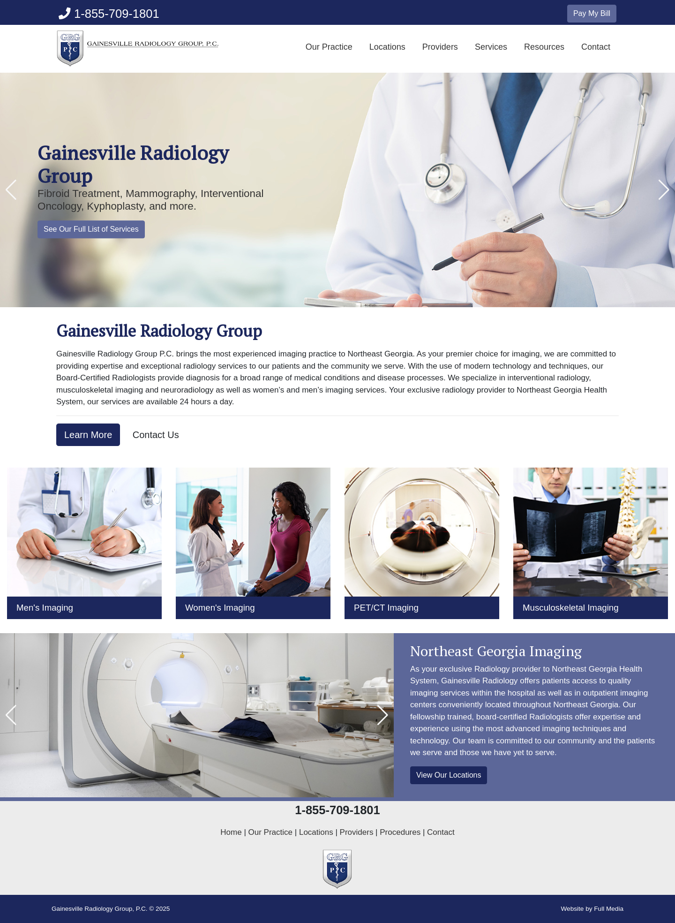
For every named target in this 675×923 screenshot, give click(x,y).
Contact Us (156, 435)
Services (491, 47)
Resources (544, 47)
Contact (595, 47)
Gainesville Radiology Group (133, 164)
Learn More (88, 435)
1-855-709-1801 (109, 13)
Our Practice (329, 47)
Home (230, 832)
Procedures (400, 832)
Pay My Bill (591, 13)
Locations (387, 47)
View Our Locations (448, 775)
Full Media (608, 908)
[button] (11, 190)
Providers (440, 47)
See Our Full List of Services (91, 229)
